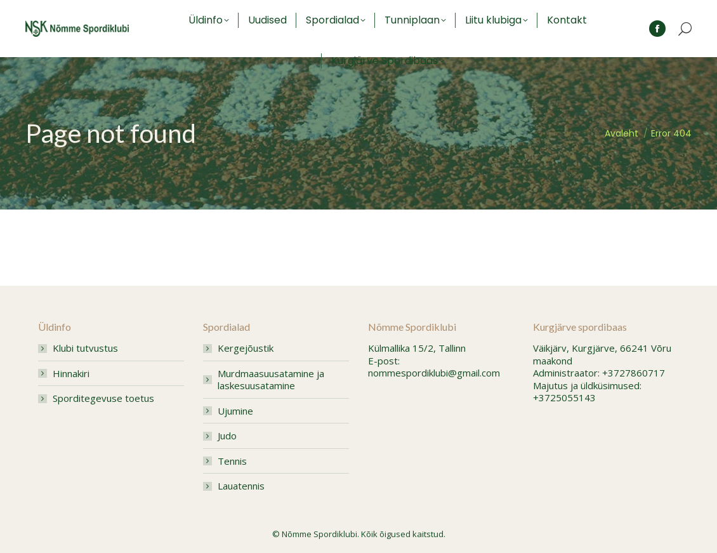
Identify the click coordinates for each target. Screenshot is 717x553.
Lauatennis (241, 486)
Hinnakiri (71, 374)
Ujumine (235, 411)
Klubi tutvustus (85, 348)
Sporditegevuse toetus (103, 398)
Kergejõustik (245, 348)
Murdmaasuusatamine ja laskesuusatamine (271, 380)
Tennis (232, 461)
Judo (227, 436)
